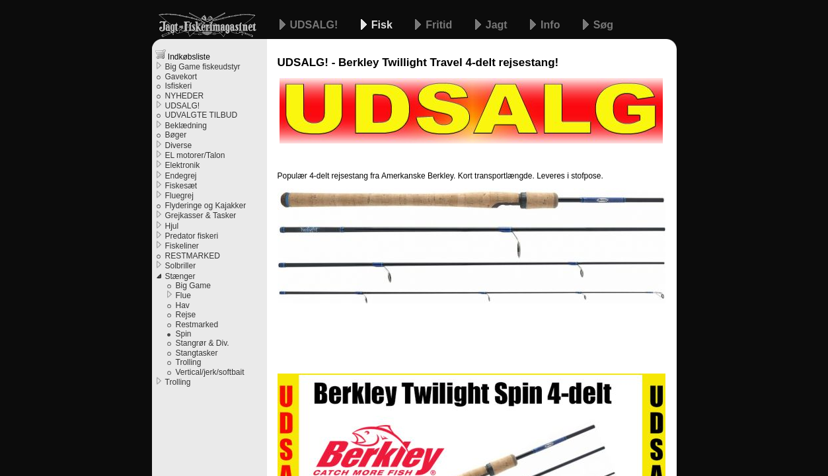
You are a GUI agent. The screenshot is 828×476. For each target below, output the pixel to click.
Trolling (189, 362)
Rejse (186, 314)
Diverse (178, 145)
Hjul (172, 226)
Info (552, 24)
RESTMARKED (192, 255)
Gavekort (181, 76)
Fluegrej (179, 195)
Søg (603, 24)
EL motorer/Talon (195, 155)
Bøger (176, 134)
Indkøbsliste (182, 55)
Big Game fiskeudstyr (203, 66)
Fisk (383, 24)
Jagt (498, 24)
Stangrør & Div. (202, 343)
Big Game (193, 285)
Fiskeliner (182, 246)
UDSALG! (315, 24)
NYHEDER (184, 95)
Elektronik (182, 165)
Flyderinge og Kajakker (205, 205)
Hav (183, 305)
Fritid (440, 24)
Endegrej (181, 175)
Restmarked (197, 324)
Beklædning (186, 125)
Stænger (180, 276)
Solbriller (180, 265)
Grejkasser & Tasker (201, 215)
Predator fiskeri (192, 236)
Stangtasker (197, 353)
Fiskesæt (181, 185)
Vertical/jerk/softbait (210, 372)
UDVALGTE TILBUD (201, 115)
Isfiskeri (178, 86)
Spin (184, 333)
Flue (183, 295)
